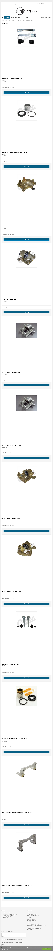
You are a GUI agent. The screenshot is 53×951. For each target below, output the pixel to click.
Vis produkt (26, 92)
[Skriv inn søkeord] (43, 3)
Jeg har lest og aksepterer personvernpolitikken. (13, 942)
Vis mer (4, 919)
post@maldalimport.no (36, 928)
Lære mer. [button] (6, 949)
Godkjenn (3, 944)
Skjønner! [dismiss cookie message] (46, 948)
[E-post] (13, 936)
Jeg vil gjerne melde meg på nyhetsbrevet (15, 939)
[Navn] (13, 933)
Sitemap (30, 929)
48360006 (34, 927)
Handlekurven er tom (45, 17)
